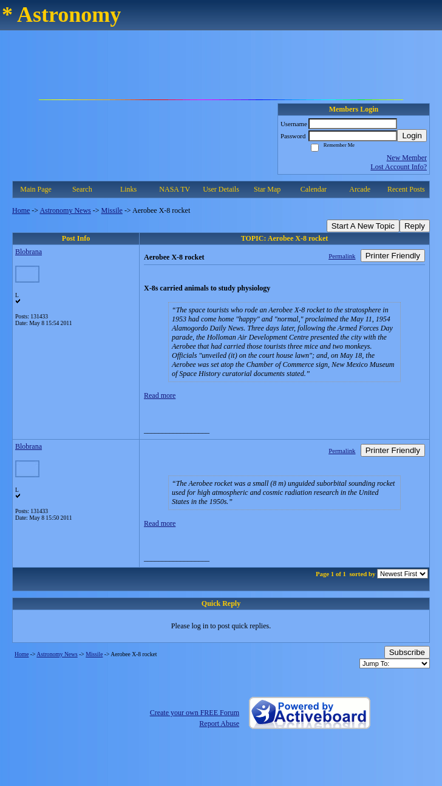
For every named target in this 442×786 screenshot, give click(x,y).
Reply (414, 225)
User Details (221, 189)
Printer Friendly (392, 255)
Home (21, 210)
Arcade (359, 189)
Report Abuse (219, 723)
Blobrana (28, 251)
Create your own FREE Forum (194, 712)
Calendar (314, 189)
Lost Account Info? (398, 167)
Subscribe (407, 652)
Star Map (267, 189)
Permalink (341, 256)
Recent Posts (406, 189)
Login (412, 135)
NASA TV (174, 189)
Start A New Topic (363, 225)
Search (82, 189)
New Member (407, 157)
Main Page (36, 189)
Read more (159, 395)
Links (128, 189)
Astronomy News (64, 210)
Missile (112, 210)
